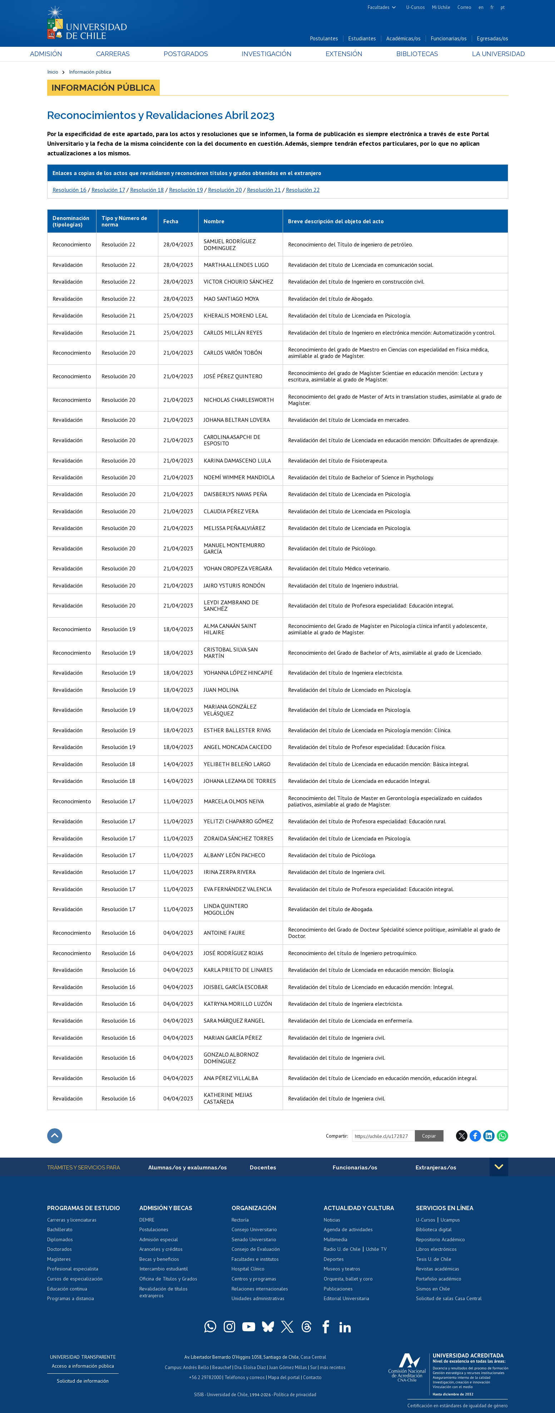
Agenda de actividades (348, 1230)
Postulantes (324, 38)
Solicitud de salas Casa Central (449, 1298)
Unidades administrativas (258, 1298)
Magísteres (59, 1259)
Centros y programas (254, 1278)
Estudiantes (362, 38)
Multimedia (335, 1239)
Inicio (52, 72)
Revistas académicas (437, 1269)
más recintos (333, 1367)
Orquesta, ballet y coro (348, 1278)
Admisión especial (158, 1239)
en (481, 7)
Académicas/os (403, 38)
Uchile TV (376, 1249)
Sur (313, 1367)
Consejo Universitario (254, 1230)
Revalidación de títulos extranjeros (163, 1292)
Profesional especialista (72, 1269)
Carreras (124, 54)
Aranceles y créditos (161, 1249)
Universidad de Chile (227, 1393)
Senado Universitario (254, 1239)
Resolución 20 (225, 189)
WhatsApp (502, 1135)
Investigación (267, 54)
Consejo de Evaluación (256, 1249)
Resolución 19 (186, 189)
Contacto (312, 1377)
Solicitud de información (83, 1381)
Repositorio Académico (440, 1239)
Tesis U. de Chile (433, 1259)
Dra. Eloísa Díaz (250, 1367)
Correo (464, 7)
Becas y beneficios (159, 1259)
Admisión (63, 54)
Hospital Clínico (248, 1269)
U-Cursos (415, 7)
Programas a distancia (70, 1298)
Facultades (379, 7)
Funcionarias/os (449, 38)
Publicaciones (338, 1288)
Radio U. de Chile (342, 1249)
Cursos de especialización (75, 1278)
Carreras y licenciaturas (71, 1220)
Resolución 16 (69, 189)
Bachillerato (60, 1230)
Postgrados (191, 54)
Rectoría (240, 1220)
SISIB (199, 1393)
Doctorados (59, 1249)
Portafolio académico (438, 1278)
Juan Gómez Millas (288, 1367)
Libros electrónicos (436, 1249)
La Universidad (481, 54)
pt (503, 7)
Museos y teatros (342, 1269)
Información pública (90, 72)
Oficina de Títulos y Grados (168, 1278)
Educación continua (67, 1288)
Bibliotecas (406, 54)
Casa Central (313, 1357)
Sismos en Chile (433, 1288)
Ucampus (450, 1220)
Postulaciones (153, 1230)
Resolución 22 (303, 189)
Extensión (338, 54)
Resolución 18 (147, 189)
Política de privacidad (295, 1393)
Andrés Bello (196, 1367)
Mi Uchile (441, 7)
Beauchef (221, 1367)
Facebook (475, 1135)
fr (492, 7)
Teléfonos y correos (244, 1377)
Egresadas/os (492, 38)
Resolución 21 (264, 189)
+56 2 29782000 (205, 1377)
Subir (54, 1135)
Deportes (334, 1259)
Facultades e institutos (255, 1259)
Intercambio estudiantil (163, 1269)
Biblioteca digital (434, 1230)
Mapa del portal (284, 1377)
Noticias (332, 1220)
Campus (173, 1367)
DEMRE (146, 1220)
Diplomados (60, 1239)
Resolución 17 (108, 189)
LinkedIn (489, 1136)
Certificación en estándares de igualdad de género (458, 1405)
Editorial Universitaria (346, 1298)
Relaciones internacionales (260, 1288)
